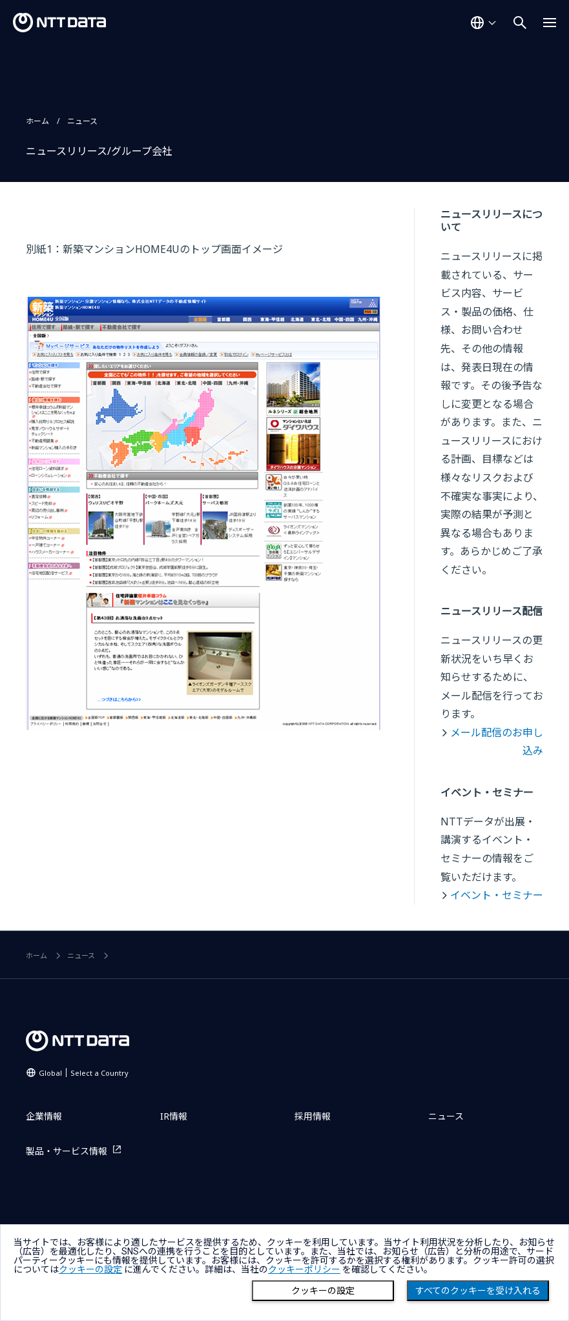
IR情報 (173, 1116)
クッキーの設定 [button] (90, 1269)
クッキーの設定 (323, 1291)
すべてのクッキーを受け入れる (478, 1291)
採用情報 (313, 1116)
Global (84, 1073)
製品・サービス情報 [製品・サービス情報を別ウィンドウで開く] (66, 1151)
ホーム (37, 121)
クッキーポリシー (304, 1269)
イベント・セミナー (496, 895)
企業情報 (44, 1116)
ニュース (82, 121)
